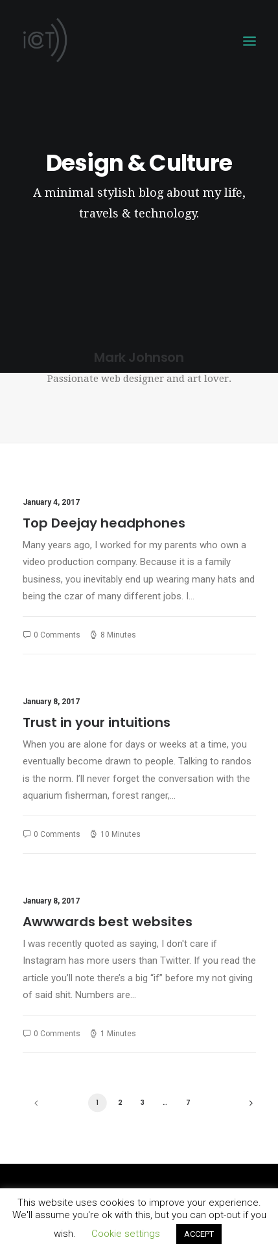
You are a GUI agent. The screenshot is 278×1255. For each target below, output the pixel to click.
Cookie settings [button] (125, 1233)
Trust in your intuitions (96, 722)
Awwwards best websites (107, 922)
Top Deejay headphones (104, 523)
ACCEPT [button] (199, 1234)
